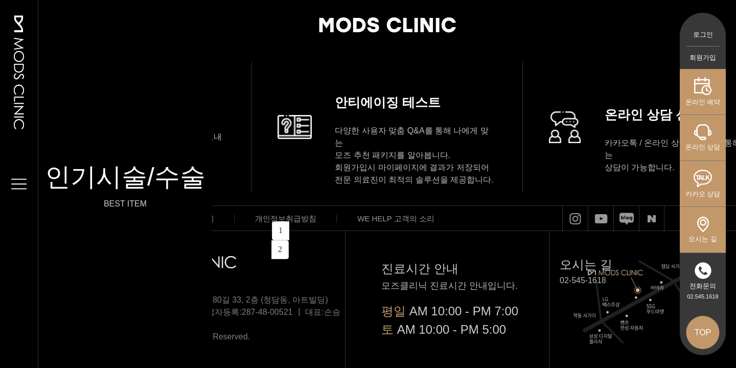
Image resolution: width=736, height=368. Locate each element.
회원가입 (702, 57)
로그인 (703, 34)
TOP (703, 332)
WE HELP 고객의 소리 (395, 218)
